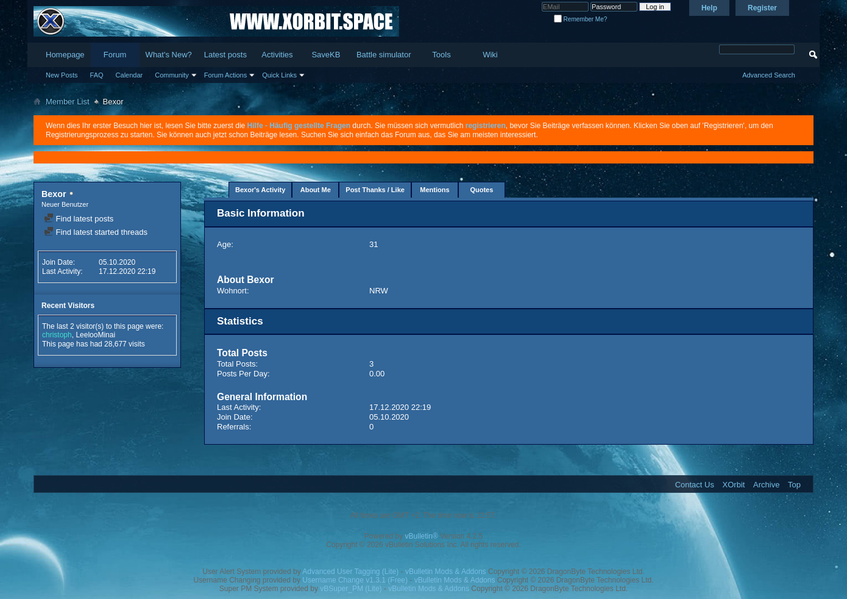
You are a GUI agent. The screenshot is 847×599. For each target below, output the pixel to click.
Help (709, 8)
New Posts (62, 75)
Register (762, 8)
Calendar (129, 75)
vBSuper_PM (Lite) (350, 588)
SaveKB (325, 54)
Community (172, 75)
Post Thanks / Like (375, 189)
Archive (766, 484)
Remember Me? (580, 19)
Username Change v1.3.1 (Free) (355, 580)
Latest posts (225, 54)
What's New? (169, 54)
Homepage (65, 54)
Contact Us (694, 484)
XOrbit (734, 484)
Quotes (481, 189)
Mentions (434, 189)
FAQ (97, 75)
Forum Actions (225, 75)
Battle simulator (383, 54)
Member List (68, 101)
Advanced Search (768, 75)
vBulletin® (421, 536)
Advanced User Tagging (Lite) (350, 571)
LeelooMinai (95, 335)
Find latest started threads (95, 232)
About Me (315, 189)
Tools (441, 54)
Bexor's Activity (260, 189)
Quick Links (279, 75)
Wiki (490, 54)
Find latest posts (78, 218)
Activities (276, 54)
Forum (115, 54)
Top (794, 484)
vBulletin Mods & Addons (445, 571)
